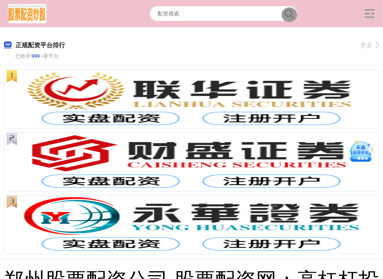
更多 (369, 45)
